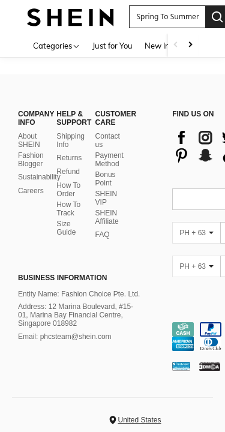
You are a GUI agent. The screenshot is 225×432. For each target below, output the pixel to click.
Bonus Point (105, 178)
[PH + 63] (196, 233)
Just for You (112, 45)
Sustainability (39, 177)
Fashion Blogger (31, 159)
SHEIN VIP (106, 198)
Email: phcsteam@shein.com (65, 336)
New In (157, 45)
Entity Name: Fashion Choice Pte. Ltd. (79, 294)
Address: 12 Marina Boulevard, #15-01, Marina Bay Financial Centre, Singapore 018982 (75, 315)
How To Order (68, 189)
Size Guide (66, 228)
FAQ (102, 234)
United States (139, 420)
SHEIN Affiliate (107, 217)
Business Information (62, 278)
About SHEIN (29, 140)
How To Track (68, 208)
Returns (69, 158)
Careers (31, 191)
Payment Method (109, 159)
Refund (68, 171)
